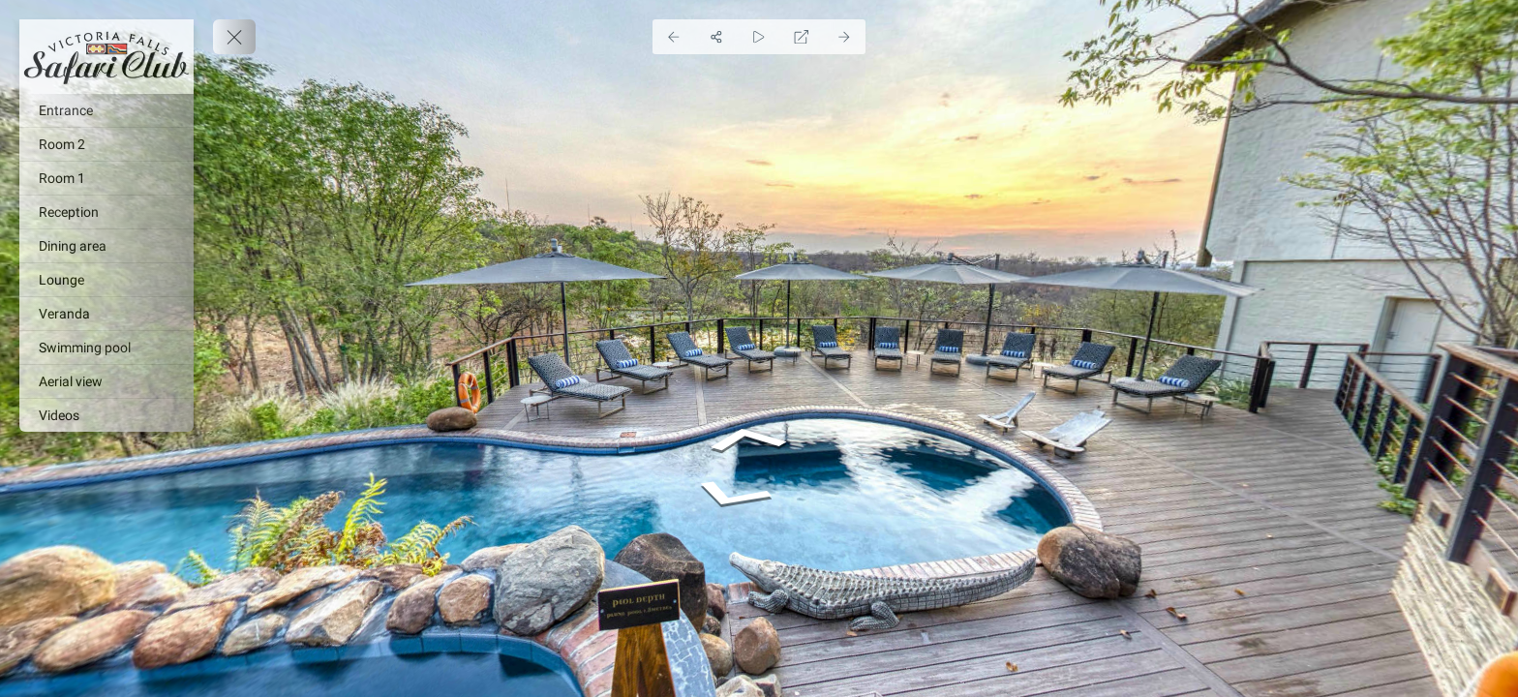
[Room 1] (106, 178)
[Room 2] (106, 144)
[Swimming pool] (106, 347)
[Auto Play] (759, 36)
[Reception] (106, 212)
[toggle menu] (234, 36)
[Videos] (106, 415)
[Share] (716, 36)
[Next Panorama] (844, 36)
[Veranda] (106, 313)
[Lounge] (106, 279)
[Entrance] (106, 110)
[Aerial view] (106, 381)
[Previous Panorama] (674, 36)
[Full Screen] (801, 36)
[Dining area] (106, 245)
